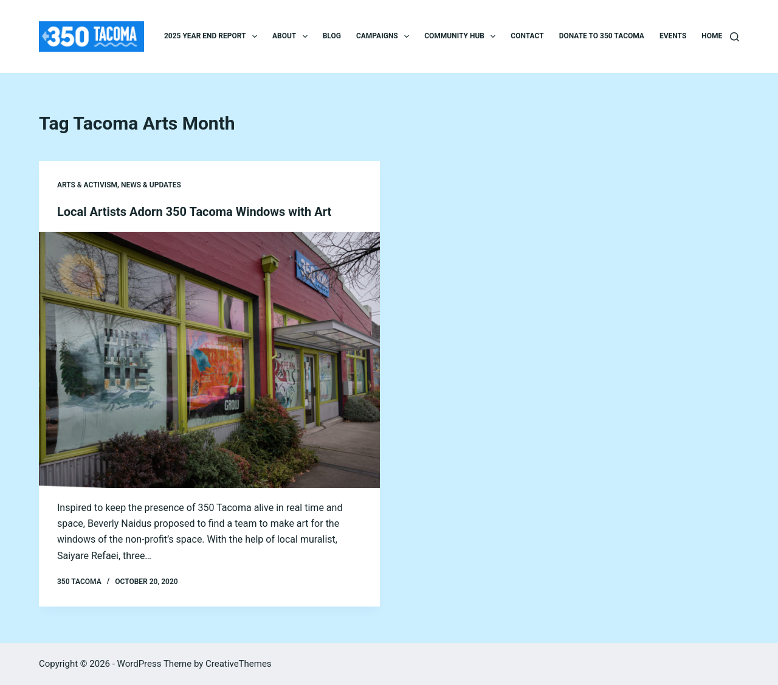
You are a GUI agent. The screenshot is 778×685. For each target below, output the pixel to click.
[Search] (734, 36)
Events (672, 36)
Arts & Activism (87, 185)
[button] (254, 36)
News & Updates (151, 185)
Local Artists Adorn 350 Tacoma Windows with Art (194, 211)
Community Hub (462, 36)
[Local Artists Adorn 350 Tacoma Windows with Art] (209, 360)
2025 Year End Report (213, 36)
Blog (332, 36)
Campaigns (385, 36)
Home (711, 36)
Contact (527, 36)
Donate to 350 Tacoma (601, 36)
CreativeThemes (238, 663)
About (292, 36)
